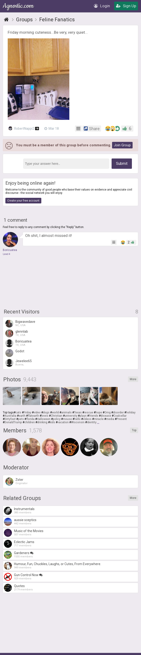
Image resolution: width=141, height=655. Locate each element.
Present (121, 419)
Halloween (43, 419)
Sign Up (126, 6)
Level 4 (6, 254)
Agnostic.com (19, 6)
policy (56, 419)
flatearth (33, 415)
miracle (99, 419)
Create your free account (23, 200)
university (71, 415)
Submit (121, 163)
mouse (67, 419)
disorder (118, 412)
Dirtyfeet (10, 419)
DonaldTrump (13, 422)
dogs (46, 412)
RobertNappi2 (23, 128)
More (133, 379)
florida (30, 419)
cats (18, 412)
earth (22, 415)
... (98, 422)
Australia (10, 415)
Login (102, 6)
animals (66, 412)
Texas (78, 412)
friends (93, 415)
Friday (27, 412)
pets (21, 419)
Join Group (122, 145)
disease (106, 415)
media (110, 419)
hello (77, 419)
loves (44, 415)
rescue (88, 412)
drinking (42, 422)
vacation (63, 422)
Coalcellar (120, 415)
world (55, 412)
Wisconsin (78, 422)
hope (98, 412)
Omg (107, 412)
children (29, 422)
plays (83, 415)
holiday (130, 412)
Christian (56, 415)
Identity (91, 422)
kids (52, 422)
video (37, 412)
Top (134, 430)
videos (87, 419)
